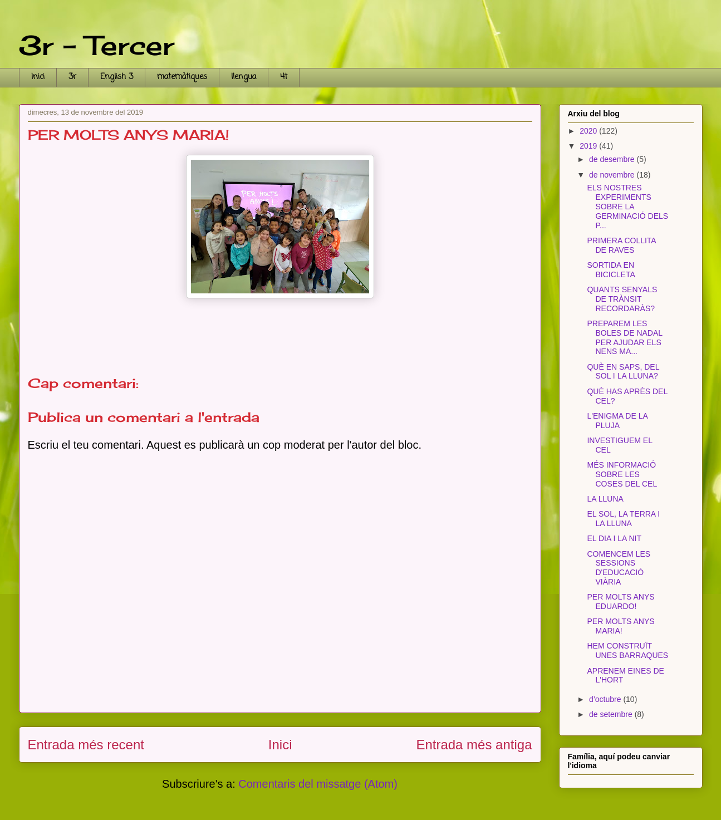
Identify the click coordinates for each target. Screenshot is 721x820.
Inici (38, 77)
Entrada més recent (86, 744)
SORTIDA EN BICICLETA (611, 270)
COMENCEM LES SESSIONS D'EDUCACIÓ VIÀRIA (618, 567)
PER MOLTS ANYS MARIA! (620, 626)
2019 (589, 145)
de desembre (613, 159)
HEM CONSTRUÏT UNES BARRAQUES (627, 650)
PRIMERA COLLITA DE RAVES (621, 245)
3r (72, 77)
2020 (589, 130)
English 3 (116, 77)
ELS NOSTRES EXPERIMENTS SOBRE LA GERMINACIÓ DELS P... (627, 206)
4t (283, 77)
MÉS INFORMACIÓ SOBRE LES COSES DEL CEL (622, 474)
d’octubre (606, 699)
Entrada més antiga (474, 744)
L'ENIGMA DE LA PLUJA (617, 420)
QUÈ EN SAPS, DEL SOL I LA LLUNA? (623, 371)
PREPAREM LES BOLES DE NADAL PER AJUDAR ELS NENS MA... (624, 337)
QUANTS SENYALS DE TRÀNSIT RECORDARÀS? (622, 299)
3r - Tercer (96, 45)
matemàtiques (182, 77)
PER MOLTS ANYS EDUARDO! (620, 601)
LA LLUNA (605, 498)
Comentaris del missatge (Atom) (318, 784)
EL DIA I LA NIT (614, 538)
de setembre (612, 714)
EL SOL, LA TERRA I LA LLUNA (623, 518)
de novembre (613, 174)
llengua (243, 77)
